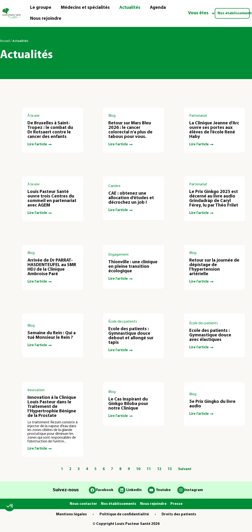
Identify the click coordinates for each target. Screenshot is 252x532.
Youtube (163, 490)
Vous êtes (201, 13)
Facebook (104, 490)
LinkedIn (134, 490)
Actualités (129, 7)
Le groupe (40, 7)
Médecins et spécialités (85, 7)
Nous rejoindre (45, 18)
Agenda (158, 7)
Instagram (193, 490)
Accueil (5, 41)
